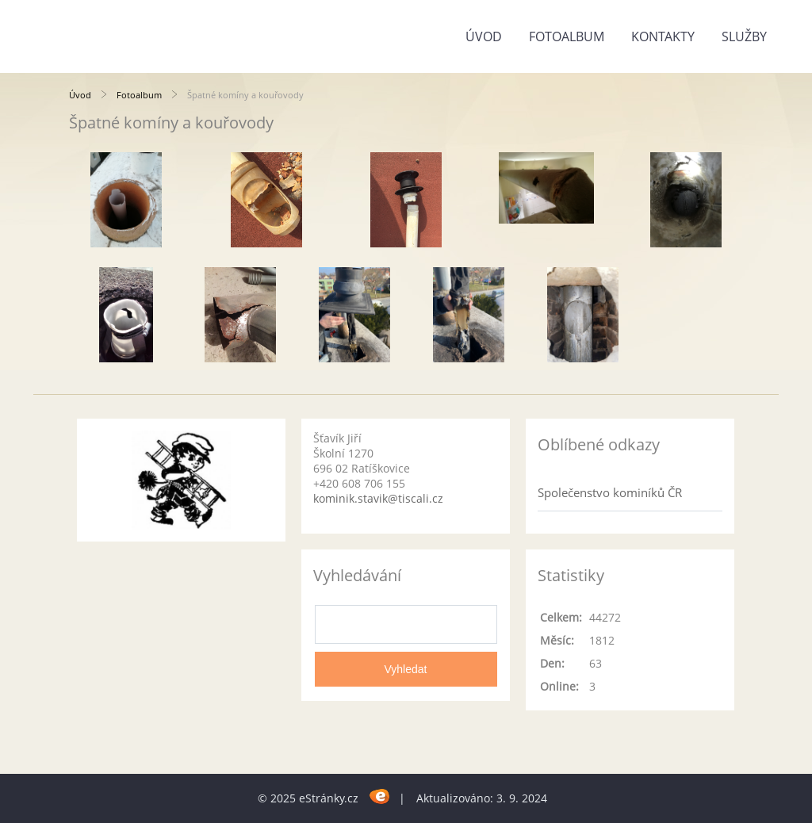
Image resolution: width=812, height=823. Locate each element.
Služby (744, 36)
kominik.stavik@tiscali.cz (378, 498)
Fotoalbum (566, 36)
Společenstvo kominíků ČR (610, 492)
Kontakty (663, 36)
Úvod (483, 36)
